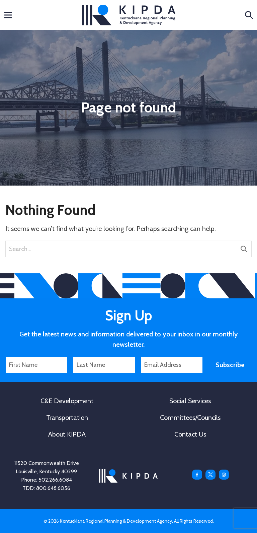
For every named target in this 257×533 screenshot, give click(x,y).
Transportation (67, 418)
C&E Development (66, 401)
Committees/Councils (190, 418)
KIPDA (128, 15)
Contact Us (190, 434)
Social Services (190, 401)
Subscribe (230, 365)
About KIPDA (67, 434)
